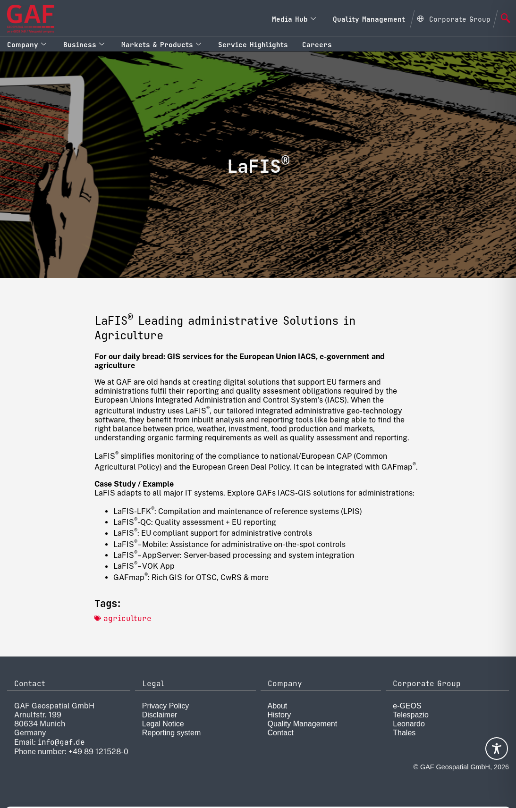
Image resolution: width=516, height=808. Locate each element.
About (278, 706)
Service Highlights (253, 44)
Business (83, 44)
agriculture (127, 618)
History (279, 715)
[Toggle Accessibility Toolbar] (496, 748)
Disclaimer (160, 715)
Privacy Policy (165, 706)
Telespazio (411, 715)
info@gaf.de (61, 742)
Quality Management (369, 19)
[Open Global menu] (454, 18)
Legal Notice (163, 724)
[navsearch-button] (505, 18)
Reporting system (171, 733)
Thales (404, 733)
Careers (317, 44)
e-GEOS (407, 706)
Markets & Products (161, 44)
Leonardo (409, 724)
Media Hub (294, 19)
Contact (281, 733)
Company (26, 44)
